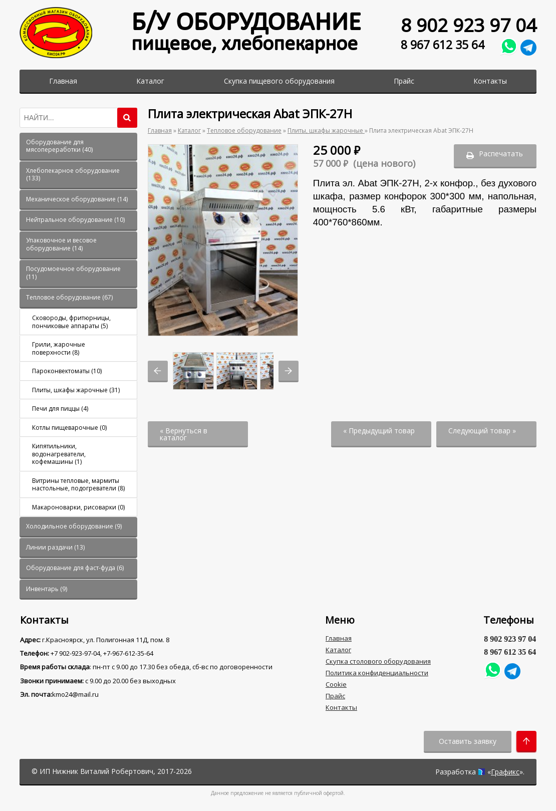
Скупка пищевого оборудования (279, 81)
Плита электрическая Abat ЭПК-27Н (421, 130)
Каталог (150, 81)
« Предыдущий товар (379, 430)
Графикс (505, 771)
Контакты (490, 81)
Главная (63, 81)
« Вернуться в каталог (183, 434)
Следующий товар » (482, 430)
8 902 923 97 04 (468, 25)
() (59, 146)
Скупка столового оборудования (378, 661)
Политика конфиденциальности (377, 672)
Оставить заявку (467, 741)
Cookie (336, 684)
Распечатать (501, 153)
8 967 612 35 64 (442, 45)
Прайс (404, 81)
